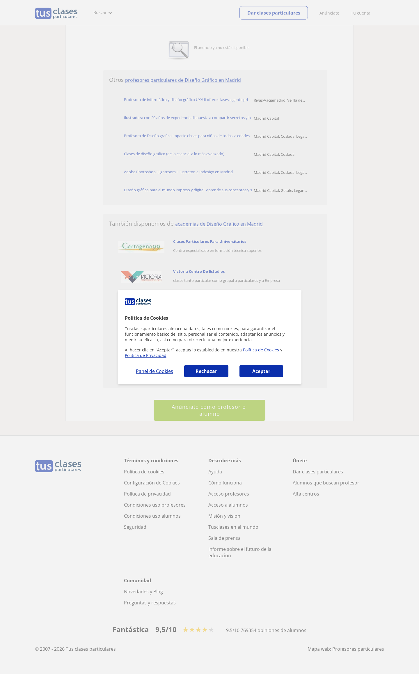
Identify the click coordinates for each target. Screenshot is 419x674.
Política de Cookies (261, 350)
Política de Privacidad (145, 355)
